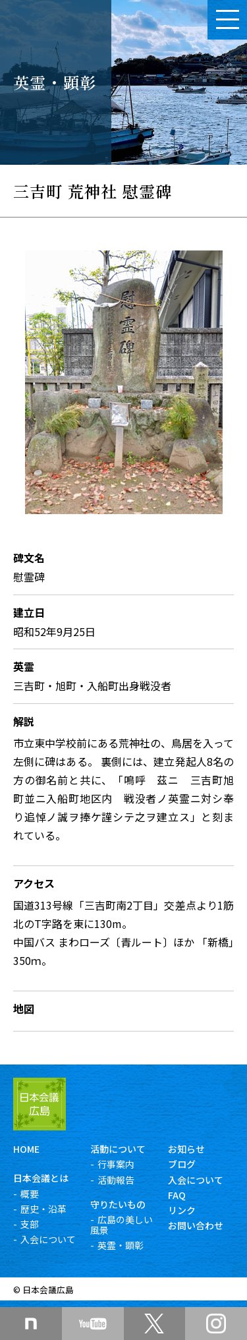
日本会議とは (41, 1178)
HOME (26, 1149)
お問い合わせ (195, 1225)
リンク (182, 1210)
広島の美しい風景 (121, 1225)
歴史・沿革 (43, 1208)
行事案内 (115, 1164)
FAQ (177, 1195)
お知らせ (186, 1149)
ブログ (182, 1164)
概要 (29, 1193)
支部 (29, 1224)
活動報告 (115, 1179)
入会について (48, 1239)
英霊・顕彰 (120, 1245)
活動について (118, 1149)
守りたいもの (118, 1204)
